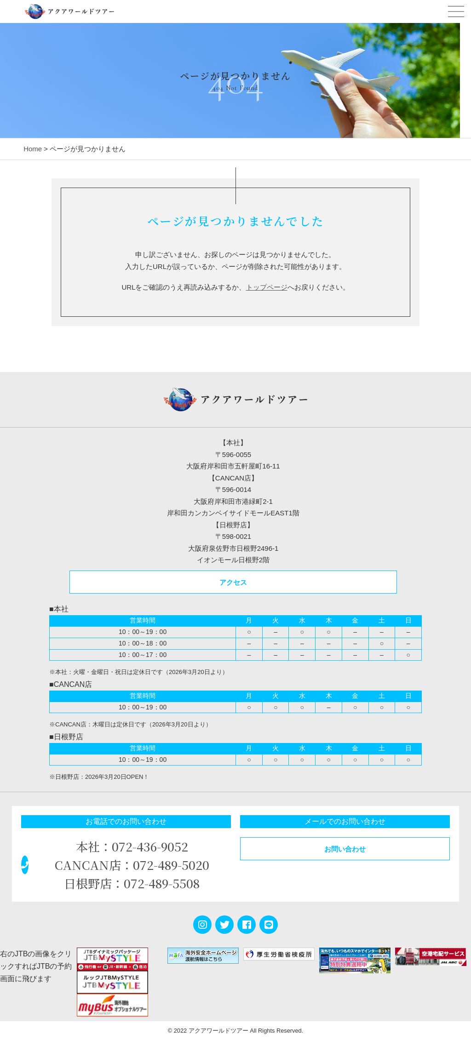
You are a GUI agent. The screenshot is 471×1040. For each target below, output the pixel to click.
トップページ (266, 287)
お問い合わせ (345, 849)
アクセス (233, 582)
